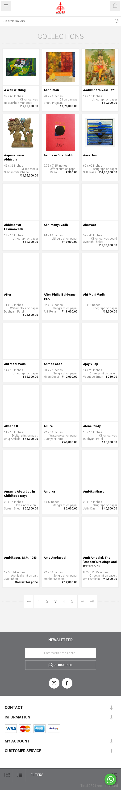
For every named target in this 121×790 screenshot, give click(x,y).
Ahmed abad (53, 364)
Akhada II (11, 426)
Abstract (89, 225)
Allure (48, 426)
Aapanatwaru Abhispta (14, 157)
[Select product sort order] (19, 775)
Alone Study (92, 426)
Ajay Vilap (90, 364)
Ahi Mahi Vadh (94, 294)
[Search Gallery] (56, 21)
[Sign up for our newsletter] (60, 653)
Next (82, 601)
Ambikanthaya (93, 491)
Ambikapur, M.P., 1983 (20, 557)
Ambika (49, 491)
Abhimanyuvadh (56, 225)
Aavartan (90, 155)
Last (92, 601)
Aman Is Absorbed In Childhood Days (19, 493)
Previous (29, 601)
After (8, 294)
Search (116, 21)
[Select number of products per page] (6, 775)
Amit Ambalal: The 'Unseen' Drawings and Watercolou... (100, 562)
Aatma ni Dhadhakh (58, 155)
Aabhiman (51, 90)
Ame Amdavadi (55, 557)
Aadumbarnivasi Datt (98, 90)
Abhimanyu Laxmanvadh (13, 227)
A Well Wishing (15, 90)
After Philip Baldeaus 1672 (59, 297)
